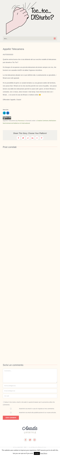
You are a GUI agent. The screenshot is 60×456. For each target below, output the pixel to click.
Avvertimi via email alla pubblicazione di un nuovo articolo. (37, 412)
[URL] (30, 396)
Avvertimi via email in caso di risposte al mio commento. (36, 408)
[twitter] (30, 440)
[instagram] (34, 440)
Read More (43, 453)
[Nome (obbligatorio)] (30, 386)
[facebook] (25, 440)
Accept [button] (37, 453)
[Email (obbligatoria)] (30, 391)
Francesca (21, 120)
